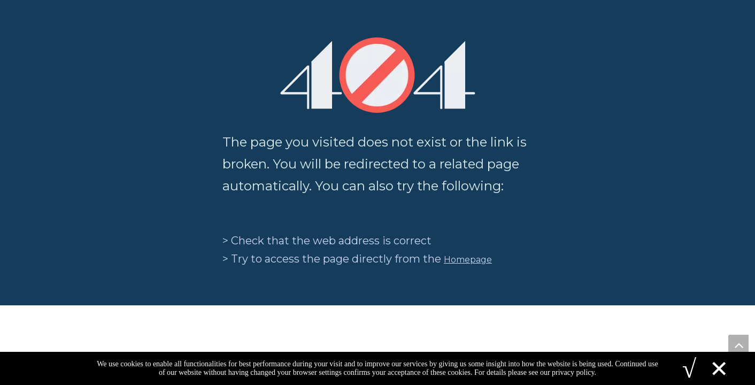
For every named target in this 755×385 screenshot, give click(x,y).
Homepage (468, 260)
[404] (377, 75)
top (738, 345)
